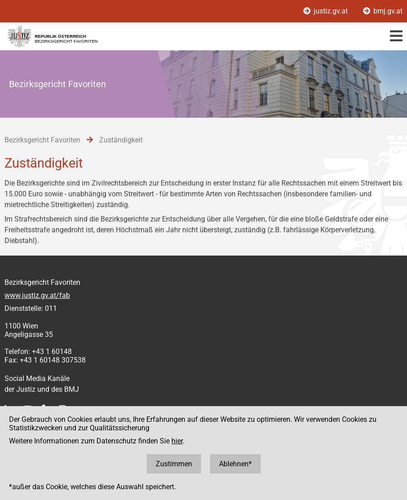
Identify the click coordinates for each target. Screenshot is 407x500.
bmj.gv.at (383, 11)
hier (177, 441)
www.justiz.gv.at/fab (37, 295)
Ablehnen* (235, 464)
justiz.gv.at (326, 11)
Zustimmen (174, 464)
